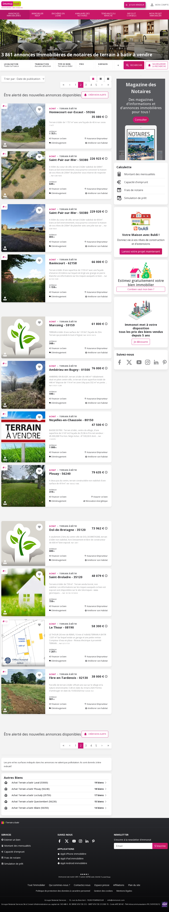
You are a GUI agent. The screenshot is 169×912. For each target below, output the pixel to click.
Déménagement (57, 143)
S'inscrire (160, 846)
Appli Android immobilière (72, 863)
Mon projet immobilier (155, 14)
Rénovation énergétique (95, 501)
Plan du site (134, 885)
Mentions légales (124, 890)
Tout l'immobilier (36, 885)
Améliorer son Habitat (96, 560)
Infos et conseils (131, 14)
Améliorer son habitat (96, 143)
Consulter (141, 119)
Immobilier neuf (37, 14)
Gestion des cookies (103, 890)
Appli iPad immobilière (71, 858)
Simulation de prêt (131, 198)
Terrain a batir (12, 822)
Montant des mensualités (135, 174)
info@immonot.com (116, 900)
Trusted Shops (106, 877)
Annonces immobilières (14, 14)
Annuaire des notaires (82, 14)
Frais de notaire (129, 190)
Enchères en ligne (58, 14)
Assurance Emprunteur (96, 138)
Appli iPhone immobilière (72, 853)
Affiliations (118, 885)
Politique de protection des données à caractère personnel (63, 890)
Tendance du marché (108, 14)
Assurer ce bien (99, 496)
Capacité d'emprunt (132, 182)
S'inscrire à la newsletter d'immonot (132, 839)
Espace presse (101, 885)
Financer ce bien (57, 138)
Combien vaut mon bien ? (140, 289)
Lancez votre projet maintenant (141, 251)
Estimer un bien (10, 839)
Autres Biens (13, 778)
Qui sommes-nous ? (59, 885)
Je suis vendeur (135, 4)
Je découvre (141, 342)
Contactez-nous (82, 885)
